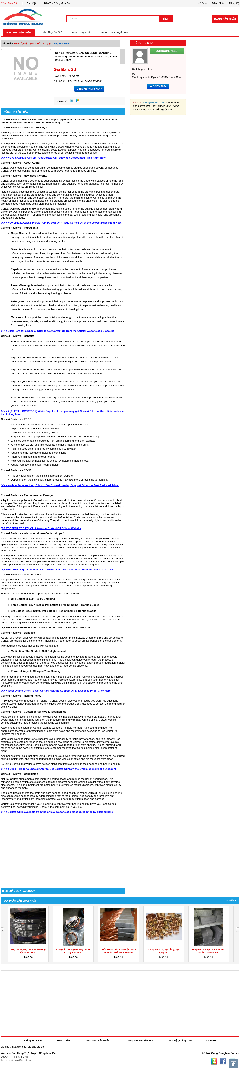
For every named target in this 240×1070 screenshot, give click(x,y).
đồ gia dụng (44, 43)
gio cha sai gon (36, 1046)
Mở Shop (202, 3)
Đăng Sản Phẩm (225, 19)
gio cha (5, 1046)
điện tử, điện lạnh (24, 43)
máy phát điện (61, 43)
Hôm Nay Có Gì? (52, 32)
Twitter (71, 100)
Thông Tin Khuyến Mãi (114, 32)
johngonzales (144, 69)
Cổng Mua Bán (10, 3)
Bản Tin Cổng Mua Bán (57, 3)
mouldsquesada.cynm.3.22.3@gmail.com (156, 77)
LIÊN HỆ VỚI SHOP (89, 88)
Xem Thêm (231, 900)
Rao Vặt (31, 3)
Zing (77, 100)
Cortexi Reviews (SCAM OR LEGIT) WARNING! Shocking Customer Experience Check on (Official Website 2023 (86, 56)
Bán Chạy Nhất (81, 32)
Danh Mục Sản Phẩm (19, 32)
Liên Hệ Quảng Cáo (180, 1040)
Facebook (223, 1061)
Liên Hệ (211, 1040)
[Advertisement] (63, 853)
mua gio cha (18, 1046)
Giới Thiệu (63, 1040)
